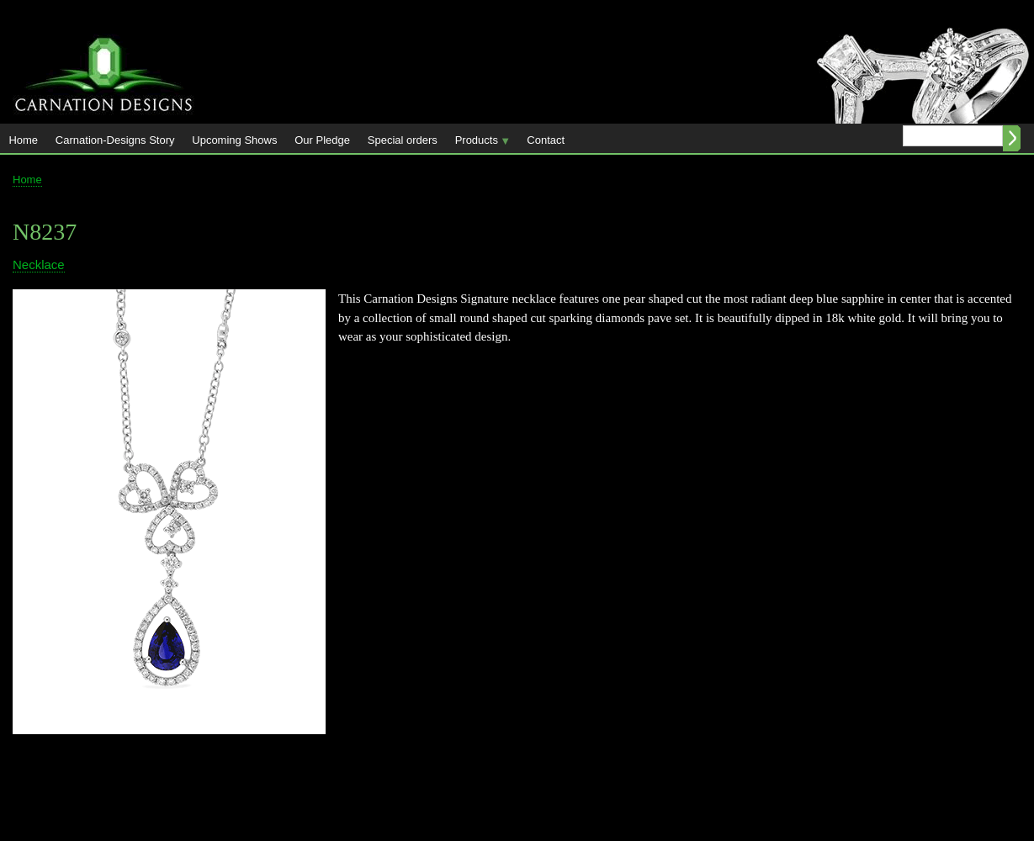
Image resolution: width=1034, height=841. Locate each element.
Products (478, 143)
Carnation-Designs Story (115, 140)
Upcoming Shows (234, 140)
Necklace (39, 264)
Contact (546, 140)
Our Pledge (322, 140)
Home (23, 140)
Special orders (402, 140)
